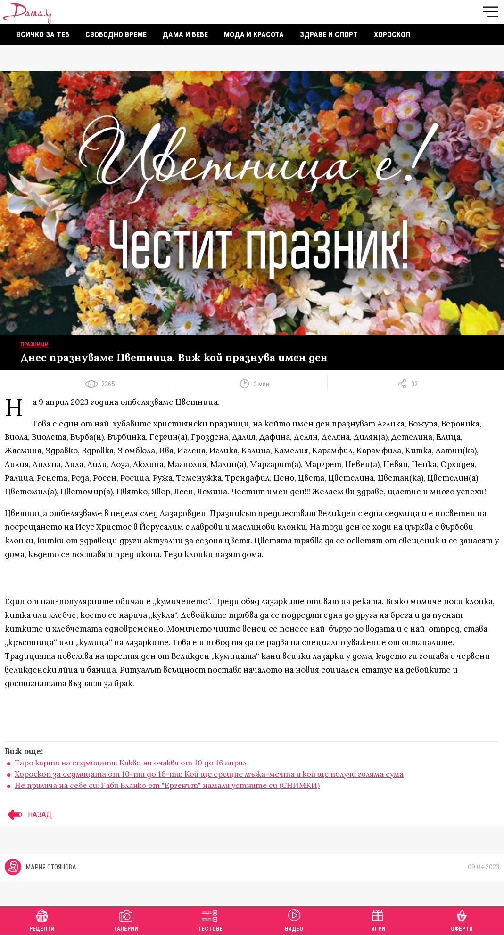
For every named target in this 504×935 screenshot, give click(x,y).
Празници (34, 344)
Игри (378, 919)
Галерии (126, 919)
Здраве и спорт (329, 34)
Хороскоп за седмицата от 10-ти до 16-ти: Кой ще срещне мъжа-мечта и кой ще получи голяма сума (209, 774)
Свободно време (116, 34)
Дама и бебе (185, 34)
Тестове (210, 919)
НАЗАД (28, 814)
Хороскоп (392, 34)
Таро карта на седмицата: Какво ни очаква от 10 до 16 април (131, 762)
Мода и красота (254, 34)
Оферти (462, 919)
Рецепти (42, 919)
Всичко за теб (43, 34)
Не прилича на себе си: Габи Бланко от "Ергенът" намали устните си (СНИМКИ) (167, 785)
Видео (294, 919)
